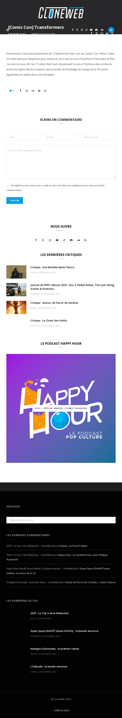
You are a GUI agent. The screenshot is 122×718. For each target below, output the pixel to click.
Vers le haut (61, 710)
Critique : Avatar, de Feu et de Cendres (54, 302)
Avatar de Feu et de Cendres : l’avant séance (90, 582)
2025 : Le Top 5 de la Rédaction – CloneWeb (28, 545)
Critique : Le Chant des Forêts (48, 320)
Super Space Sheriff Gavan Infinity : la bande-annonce (64, 631)
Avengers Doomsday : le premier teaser (54, 648)
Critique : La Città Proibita (72, 545)
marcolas (19, 33)
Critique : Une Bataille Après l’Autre (52, 267)
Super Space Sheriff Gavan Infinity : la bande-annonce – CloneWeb (39, 568)
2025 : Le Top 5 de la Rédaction (49, 613)
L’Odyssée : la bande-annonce (48, 666)
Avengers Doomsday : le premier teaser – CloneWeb (32, 582)
